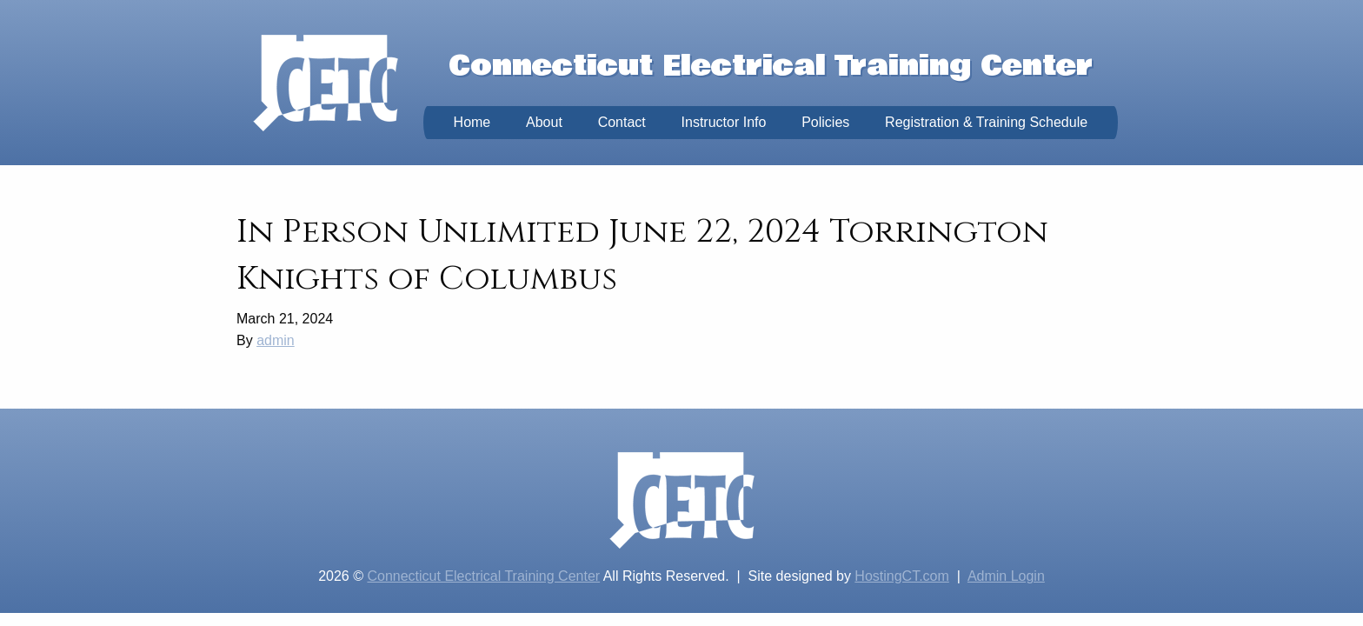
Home (472, 122)
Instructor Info (724, 122)
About (544, 122)
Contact (622, 122)
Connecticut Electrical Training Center (483, 576)
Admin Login (1006, 576)
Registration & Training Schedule (986, 122)
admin (275, 340)
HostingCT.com (901, 576)
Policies (825, 122)
